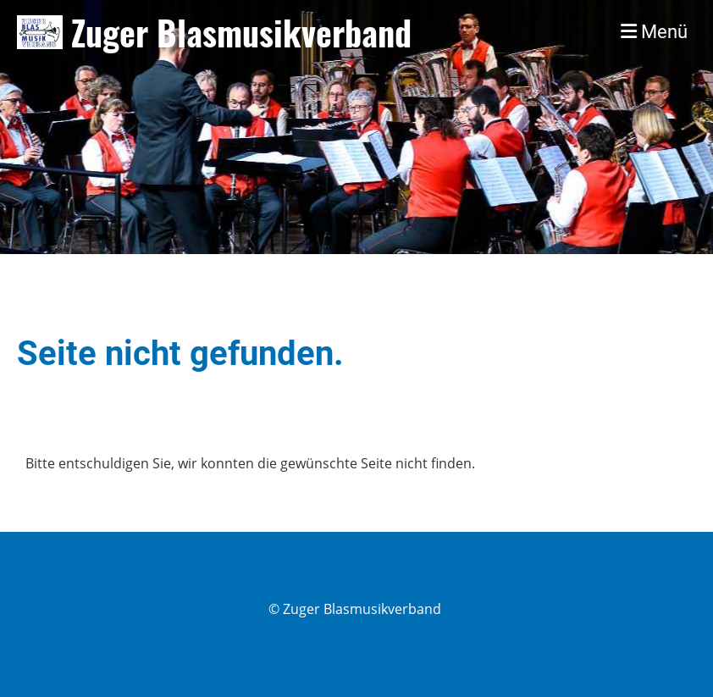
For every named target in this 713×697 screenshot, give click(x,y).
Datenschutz (656, 628)
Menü (654, 31)
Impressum (659, 609)
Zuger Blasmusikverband (241, 32)
